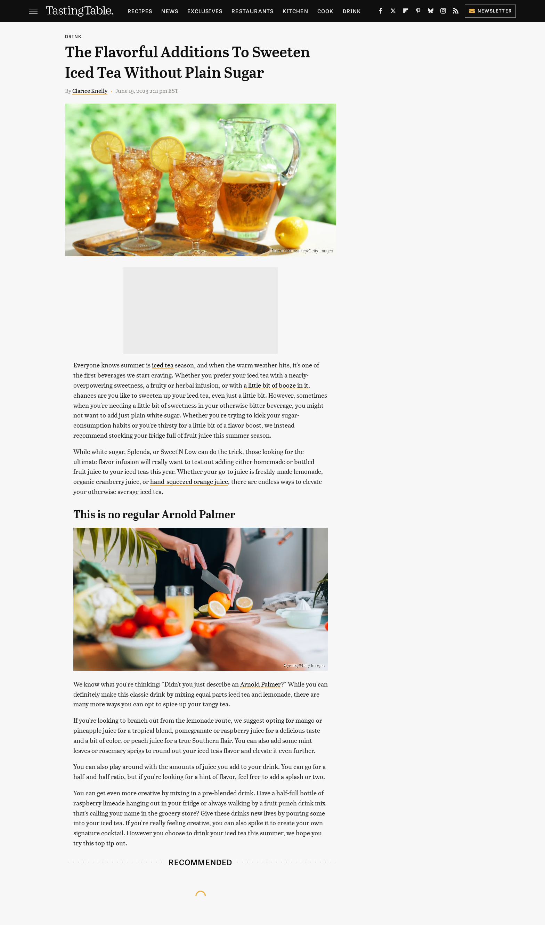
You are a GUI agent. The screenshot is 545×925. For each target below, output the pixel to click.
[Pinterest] (418, 12)
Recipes (140, 11)
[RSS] (455, 12)
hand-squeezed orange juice (189, 481)
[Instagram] (443, 12)
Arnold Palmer (260, 684)
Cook (325, 11)
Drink (352, 11)
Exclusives (204, 11)
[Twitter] (393, 12)
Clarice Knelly (89, 91)
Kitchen (295, 11)
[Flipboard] (405, 12)
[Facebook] (380, 12)
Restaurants (252, 11)
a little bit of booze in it (276, 385)
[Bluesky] (430, 12)
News (169, 11)
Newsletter (490, 10)
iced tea (162, 364)
